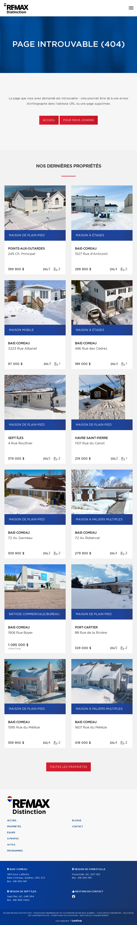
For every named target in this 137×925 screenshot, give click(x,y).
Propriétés (14, 826)
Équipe (11, 833)
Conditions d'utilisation (64, 915)
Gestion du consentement (94, 915)
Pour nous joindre (78, 120)
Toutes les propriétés (68, 767)
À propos (13, 839)
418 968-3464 (21, 900)
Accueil (49, 120)
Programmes (15, 851)
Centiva (76, 920)
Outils (11, 845)
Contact (77, 826)
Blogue (76, 820)
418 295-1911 (20, 881)
